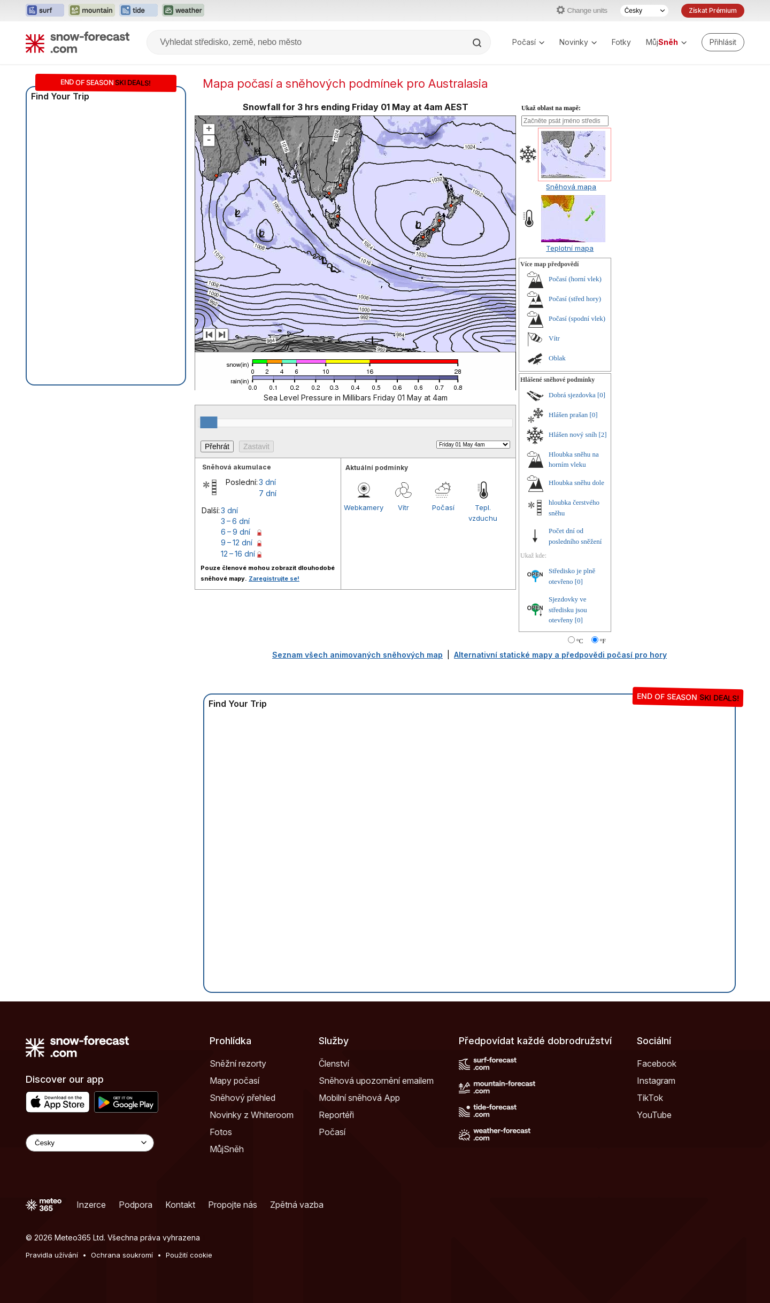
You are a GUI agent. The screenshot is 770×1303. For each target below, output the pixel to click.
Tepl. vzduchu (482, 512)
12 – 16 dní (238, 553)
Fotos (221, 1132)
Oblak (557, 358)
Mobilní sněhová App (359, 1097)
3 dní (267, 482)
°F (603, 641)
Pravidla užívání (52, 1255)
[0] (601, 395)
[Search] (478, 42)
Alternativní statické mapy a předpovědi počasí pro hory (560, 654)
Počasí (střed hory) (575, 299)
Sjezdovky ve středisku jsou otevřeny (568, 609)
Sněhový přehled (242, 1097)
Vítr (403, 507)
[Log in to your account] (723, 42)
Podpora (135, 1204)
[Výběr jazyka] (644, 11)
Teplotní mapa (570, 248)
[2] (603, 434)
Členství (334, 1063)
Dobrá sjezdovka (572, 395)
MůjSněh (227, 1149)
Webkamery (363, 507)
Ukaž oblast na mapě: (551, 108)
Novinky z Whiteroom (252, 1114)
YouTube (654, 1114)
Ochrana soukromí (122, 1255)
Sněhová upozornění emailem (376, 1080)
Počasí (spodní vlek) (577, 318)
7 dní (267, 493)
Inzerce (91, 1204)
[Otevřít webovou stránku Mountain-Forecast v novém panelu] (91, 11)
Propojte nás (232, 1204)
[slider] (208, 422)
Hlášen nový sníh (573, 434)
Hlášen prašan (568, 415)
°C (579, 641)
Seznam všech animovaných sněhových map (357, 654)
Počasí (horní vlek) (575, 279)
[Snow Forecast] (77, 42)
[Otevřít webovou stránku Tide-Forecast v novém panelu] (138, 11)
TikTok (650, 1097)
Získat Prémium (713, 10)
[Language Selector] (90, 1143)
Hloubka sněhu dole (576, 483)
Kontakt (180, 1204)
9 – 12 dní (236, 542)
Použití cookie (189, 1255)
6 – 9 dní (235, 531)
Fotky (621, 42)
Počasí (528, 42)
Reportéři (336, 1114)
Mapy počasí (234, 1080)
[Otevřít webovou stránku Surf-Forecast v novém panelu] (45, 11)
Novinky (578, 42)
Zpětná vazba (297, 1204)
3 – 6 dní (235, 521)
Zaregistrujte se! (274, 578)
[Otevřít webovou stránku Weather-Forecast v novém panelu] (183, 11)
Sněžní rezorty (238, 1063)
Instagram (656, 1080)
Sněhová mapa (571, 186)
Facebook (656, 1063)
